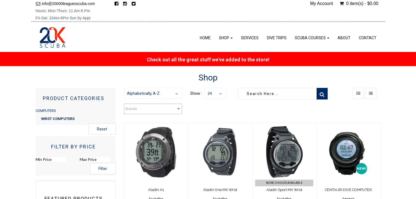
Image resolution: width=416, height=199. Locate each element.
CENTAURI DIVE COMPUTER (348, 190)
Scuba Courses (312, 38)
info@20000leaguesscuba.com (68, 3)
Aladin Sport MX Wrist (284, 190)
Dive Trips (277, 38)
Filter (103, 168)
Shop (226, 38)
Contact (368, 38)
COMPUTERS (46, 111)
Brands (131, 109)
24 (210, 93)
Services (250, 38)
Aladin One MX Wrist (220, 190)
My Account (321, 4)
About (344, 38)
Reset (102, 129)
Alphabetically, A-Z (143, 93)
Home (205, 38)
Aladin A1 (156, 190)
